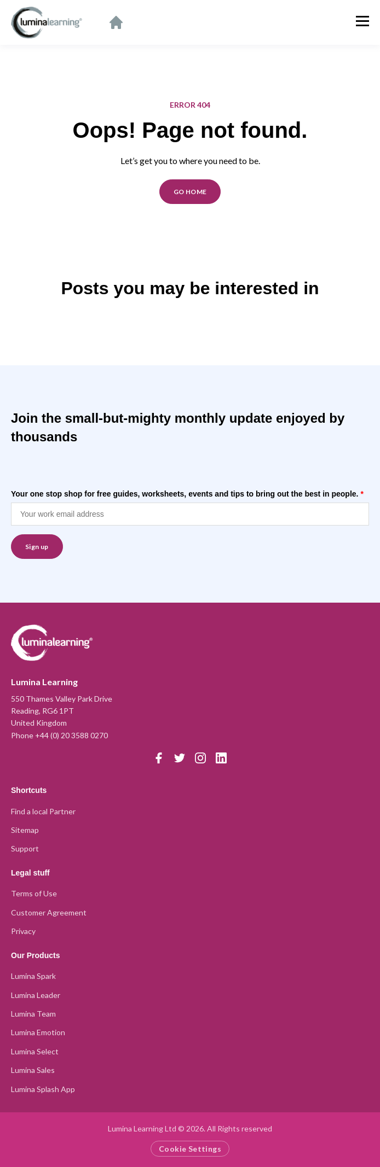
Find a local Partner (43, 811)
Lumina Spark (33, 976)
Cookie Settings (190, 1148)
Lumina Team (33, 1013)
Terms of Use (34, 893)
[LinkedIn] (221, 757)
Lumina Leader (35, 995)
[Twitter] (179, 757)
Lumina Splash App (43, 1089)
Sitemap (25, 830)
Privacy (23, 931)
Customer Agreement (49, 912)
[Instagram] (200, 757)
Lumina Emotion (38, 1032)
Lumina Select (35, 1051)
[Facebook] (158, 757)
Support (25, 848)
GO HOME (190, 192)
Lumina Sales (33, 1070)
